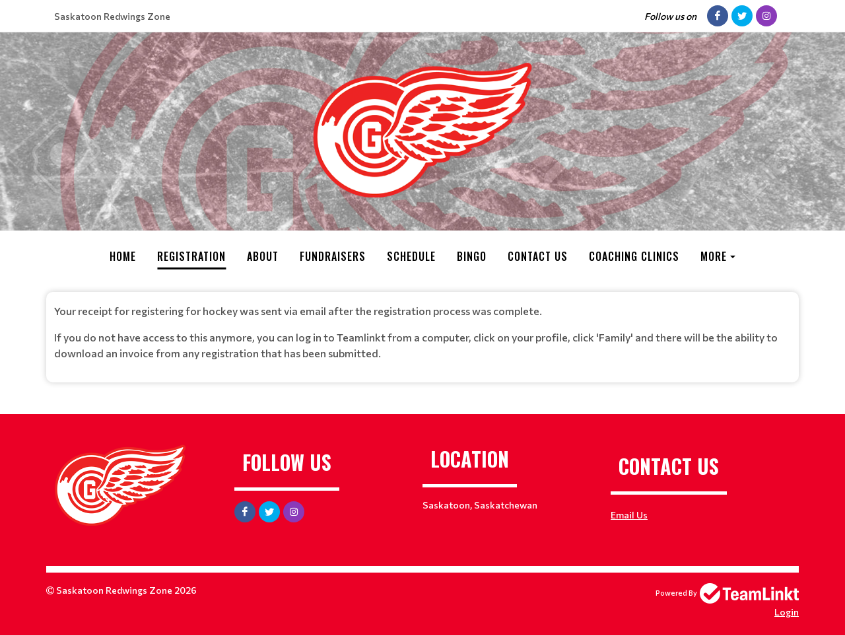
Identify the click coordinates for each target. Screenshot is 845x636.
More (713, 256)
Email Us (629, 514)
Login (786, 612)
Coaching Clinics (634, 256)
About (263, 256)
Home (123, 256)
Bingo (472, 256)
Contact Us (538, 256)
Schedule (411, 256)
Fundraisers (333, 256)
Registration (191, 256)
